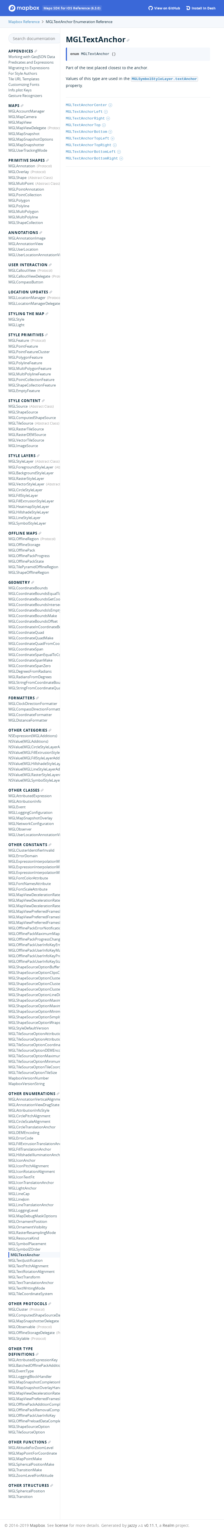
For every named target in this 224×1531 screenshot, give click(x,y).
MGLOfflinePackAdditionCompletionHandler (34, 1404)
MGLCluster (18, 1309)
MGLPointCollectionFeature (31, 379)
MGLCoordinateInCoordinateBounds (34, 626)
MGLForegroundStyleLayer (30, 467)
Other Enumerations (33, 1093)
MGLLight (16, 324)
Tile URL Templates (23, 78)
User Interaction (30, 264)
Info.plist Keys (20, 90)
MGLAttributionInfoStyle (28, 1110)
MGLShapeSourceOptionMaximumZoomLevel (34, 1000)
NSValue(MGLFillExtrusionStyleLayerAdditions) (34, 752)
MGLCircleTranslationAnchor (32, 1126)
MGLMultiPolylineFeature (29, 373)
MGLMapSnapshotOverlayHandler (34, 1387)
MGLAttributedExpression (30, 795)
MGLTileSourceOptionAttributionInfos (34, 1039)
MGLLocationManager (26, 297)
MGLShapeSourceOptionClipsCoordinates (34, 972)
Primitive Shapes (28, 160)
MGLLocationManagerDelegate (34, 303)
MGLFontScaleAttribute (27, 889)
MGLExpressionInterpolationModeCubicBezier (34, 861)
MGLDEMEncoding (23, 1132)
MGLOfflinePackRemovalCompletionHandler (34, 1409)
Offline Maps (24, 533)
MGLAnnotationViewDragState (33, 1104)
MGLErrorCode (20, 1138)
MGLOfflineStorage (24, 544)
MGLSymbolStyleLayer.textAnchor (164, 78)
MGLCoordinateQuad (26, 632)
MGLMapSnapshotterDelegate (33, 1320)
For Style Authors (22, 73)
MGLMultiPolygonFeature (29, 368)
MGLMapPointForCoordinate (32, 1453)
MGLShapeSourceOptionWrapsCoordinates (34, 1022)
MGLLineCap (19, 1193)
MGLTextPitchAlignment (28, 1265)
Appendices (22, 51)
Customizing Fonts (23, 84)
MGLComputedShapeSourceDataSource (34, 1315)
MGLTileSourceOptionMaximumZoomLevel (34, 1055)
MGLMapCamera (22, 116)
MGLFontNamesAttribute (29, 883)
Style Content (26, 400)
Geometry (21, 582)
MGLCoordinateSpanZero (29, 665)
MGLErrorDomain (23, 855)
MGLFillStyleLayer (23, 495)
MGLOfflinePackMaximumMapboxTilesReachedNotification (34, 933)
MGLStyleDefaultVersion (28, 1028)
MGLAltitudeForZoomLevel (30, 1447)
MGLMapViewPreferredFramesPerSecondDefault (34, 911)
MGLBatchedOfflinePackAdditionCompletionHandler (34, 1365)
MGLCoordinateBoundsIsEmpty (34, 610)
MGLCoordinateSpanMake (30, 660)
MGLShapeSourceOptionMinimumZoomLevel (34, 1011)
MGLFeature (18, 340)
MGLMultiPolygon (23, 211)
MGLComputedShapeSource (32, 417)
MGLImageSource (23, 445)
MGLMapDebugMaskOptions (32, 1215)
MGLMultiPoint (21, 183)
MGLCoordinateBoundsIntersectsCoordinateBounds (34, 604)
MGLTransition (20, 1496)
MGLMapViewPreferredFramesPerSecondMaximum (34, 922)
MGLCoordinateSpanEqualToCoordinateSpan (34, 654)
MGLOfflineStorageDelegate (31, 1332)
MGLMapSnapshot (24, 133)
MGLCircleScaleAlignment (29, 1121)
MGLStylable (18, 1338)
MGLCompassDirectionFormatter (34, 709)
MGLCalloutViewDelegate (29, 276)
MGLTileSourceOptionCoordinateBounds (34, 1044)
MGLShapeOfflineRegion (28, 572)
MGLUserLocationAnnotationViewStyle (34, 834)
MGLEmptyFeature (24, 390)
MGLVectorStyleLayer (26, 484)
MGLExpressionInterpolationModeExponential (34, 866)
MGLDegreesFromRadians (30, 671)
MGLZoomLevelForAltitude (30, 1475)
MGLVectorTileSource (26, 440)
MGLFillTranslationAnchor (29, 1149)
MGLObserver (20, 829)
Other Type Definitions (23, 1351)
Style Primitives (28, 334)
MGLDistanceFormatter (27, 720)
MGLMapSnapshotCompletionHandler (34, 1382)
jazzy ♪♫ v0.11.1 (142, 1525)
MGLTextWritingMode (26, 1288)
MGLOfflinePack (21, 550)
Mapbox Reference (24, 21)
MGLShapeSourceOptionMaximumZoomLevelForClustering (34, 1005)
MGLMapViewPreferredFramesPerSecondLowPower (34, 916)
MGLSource (18, 406)
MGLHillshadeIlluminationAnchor (34, 1154)
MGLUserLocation (23, 249)
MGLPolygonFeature (25, 357)
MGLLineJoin (18, 1199)
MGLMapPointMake (25, 1458)
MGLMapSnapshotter (26, 144)
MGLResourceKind (23, 1238)
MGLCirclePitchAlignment (29, 1115)
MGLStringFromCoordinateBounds (34, 682)
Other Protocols (29, 1303)
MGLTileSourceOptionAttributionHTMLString (34, 1033)
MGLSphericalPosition (26, 1490)
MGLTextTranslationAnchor (31, 1282)
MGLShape (17, 177)
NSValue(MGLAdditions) (28, 741)
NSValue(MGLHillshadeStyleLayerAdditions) (34, 763)
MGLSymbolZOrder (24, 1249)
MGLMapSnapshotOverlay (30, 818)
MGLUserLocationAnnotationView (34, 254)
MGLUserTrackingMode (27, 150)
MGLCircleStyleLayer (25, 489)
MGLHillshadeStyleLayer (28, 512)
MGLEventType (21, 1370)
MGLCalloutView (22, 270)
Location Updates (30, 292)
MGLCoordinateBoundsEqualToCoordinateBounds (34, 593)
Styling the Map (28, 313)
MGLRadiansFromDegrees (30, 676)
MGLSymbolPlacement (27, 1243)
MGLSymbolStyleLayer (27, 523)
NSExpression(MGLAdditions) (32, 735)
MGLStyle (16, 319)
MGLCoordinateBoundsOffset (33, 621)
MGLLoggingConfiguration (30, 812)
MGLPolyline (18, 205)
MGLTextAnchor (25, 1254)
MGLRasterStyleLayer (26, 478)
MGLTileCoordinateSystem (30, 1293)
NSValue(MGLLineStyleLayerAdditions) (34, 769)
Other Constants (29, 844)
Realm (168, 1525)
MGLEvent (17, 806)
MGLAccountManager (26, 111)
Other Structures (30, 1485)
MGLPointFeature (23, 346)
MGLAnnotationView (25, 243)
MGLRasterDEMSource (27, 434)
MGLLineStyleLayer (24, 517)
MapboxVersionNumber (28, 1078)
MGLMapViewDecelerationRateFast (34, 894)
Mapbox (37, 1525)
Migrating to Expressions (28, 67)
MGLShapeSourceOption (29, 1426)
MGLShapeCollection (25, 222)
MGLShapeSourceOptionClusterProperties (34, 978)
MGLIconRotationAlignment (31, 1171)
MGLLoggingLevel (23, 1210)
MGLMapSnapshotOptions (30, 139)
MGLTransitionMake (25, 1469)
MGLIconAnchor (21, 1160)
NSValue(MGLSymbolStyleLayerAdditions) (34, 780)
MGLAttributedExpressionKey (33, 1359)
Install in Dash (201, 8)
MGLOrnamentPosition (27, 1221)
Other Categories (29, 730)
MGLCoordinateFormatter (30, 714)
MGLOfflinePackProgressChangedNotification (34, 939)
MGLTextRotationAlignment (31, 1271)
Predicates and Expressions (31, 62)
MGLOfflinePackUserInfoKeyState (34, 961)
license (61, 1525)
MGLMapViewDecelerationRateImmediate (34, 900)
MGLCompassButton (25, 282)
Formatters (23, 697)
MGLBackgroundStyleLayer (31, 472)
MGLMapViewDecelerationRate (34, 1393)
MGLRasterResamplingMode (32, 1232)
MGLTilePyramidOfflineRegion (33, 566)
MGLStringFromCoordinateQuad (34, 687)
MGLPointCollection (25, 194)
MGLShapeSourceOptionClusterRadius (34, 983)
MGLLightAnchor (22, 1188)
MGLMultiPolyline (23, 217)
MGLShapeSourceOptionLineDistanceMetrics (34, 994)
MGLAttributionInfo (24, 801)
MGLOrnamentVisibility (27, 1227)
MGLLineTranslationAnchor (31, 1204)
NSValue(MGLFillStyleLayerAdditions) (34, 757)
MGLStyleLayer (20, 461)
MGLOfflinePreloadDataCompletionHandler (34, 1420)
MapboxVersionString (26, 1083)
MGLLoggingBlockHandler (30, 1376)
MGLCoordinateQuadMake (30, 637)
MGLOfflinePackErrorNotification (34, 928)
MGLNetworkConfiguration (31, 823)
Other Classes (26, 790)
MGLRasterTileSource (26, 429)
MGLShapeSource (23, 412)
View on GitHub (164, 8)
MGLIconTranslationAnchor (31, 1182)
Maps (15, 105)
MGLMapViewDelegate (27, 127)
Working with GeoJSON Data (31, 56)
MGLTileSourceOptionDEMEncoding (34, 1050)
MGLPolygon (19, 200)
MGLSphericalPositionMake (31, 1464)
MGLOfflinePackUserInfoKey (32, 1415)
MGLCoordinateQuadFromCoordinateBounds (34, 643)
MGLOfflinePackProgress (29, 555)
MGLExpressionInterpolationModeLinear (34, 872)
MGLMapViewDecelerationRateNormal (34, 905)
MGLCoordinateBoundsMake (32, 615)
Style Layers (24, 455)
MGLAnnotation (21, 165)
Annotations (25, 232)
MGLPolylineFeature (25, 362)
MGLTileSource (20, 423)
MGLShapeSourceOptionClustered (34, 989)
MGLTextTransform (24, 1277)
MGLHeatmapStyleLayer (28, 506)
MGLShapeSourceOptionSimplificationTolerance (34, 1016)
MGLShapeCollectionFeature (32, 385)
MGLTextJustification (25, 1260)
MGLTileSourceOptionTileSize (32, 1072)
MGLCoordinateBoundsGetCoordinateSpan (34, 599)
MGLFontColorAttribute (28, 878)
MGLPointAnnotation (26, 189)
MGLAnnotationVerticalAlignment (34, 1099)
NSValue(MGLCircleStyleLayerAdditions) (34, 746)
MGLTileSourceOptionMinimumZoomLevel (34, 1061)
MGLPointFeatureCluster (29, 351)
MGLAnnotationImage (26, 238)
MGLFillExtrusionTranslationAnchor (34, 1143)
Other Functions (29, 1442)
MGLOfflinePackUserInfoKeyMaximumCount (34, 950)
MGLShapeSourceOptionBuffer (34, 966)
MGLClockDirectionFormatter (32, 703)
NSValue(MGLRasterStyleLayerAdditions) (34, 774)
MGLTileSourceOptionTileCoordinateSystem (34, 1066)
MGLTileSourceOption (26, 1432)
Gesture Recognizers (25, 95)
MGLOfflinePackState (26, 561)
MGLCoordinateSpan (25, 649)
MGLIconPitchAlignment (28, 1165)
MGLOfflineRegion (23, 538)
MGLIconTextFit (21, 1177)
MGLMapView (20, 122)
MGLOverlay (18, 171)
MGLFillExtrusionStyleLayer (31, 500)
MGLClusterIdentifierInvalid (31, 850)
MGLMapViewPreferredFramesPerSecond (34, 1398)
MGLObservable (21, 1326)
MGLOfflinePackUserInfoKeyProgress (34, 955)
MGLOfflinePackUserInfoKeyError (34, 944)
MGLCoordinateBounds (28, 587)
